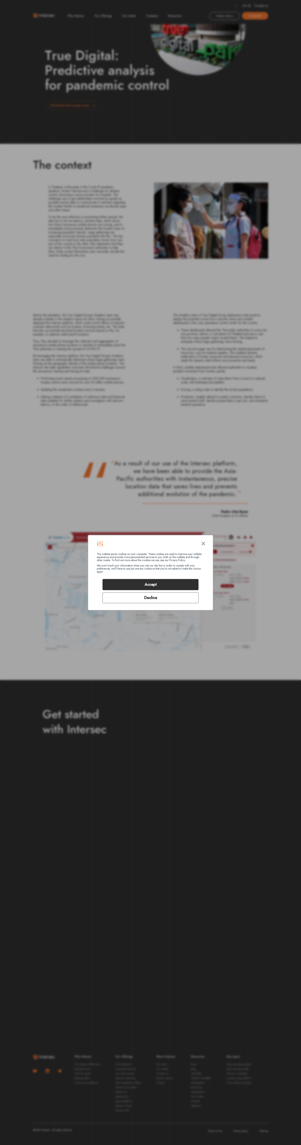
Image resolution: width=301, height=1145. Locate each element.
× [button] (203, 542)
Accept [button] (151, 584)
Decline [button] (150, 597)
